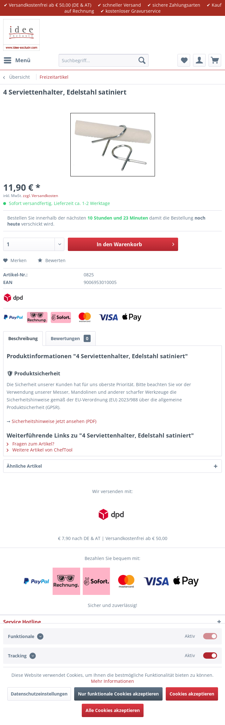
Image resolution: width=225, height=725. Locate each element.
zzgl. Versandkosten (40, 195)
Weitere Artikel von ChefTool (40, 450)
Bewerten (52, 260)
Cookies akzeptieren (192, 694)
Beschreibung (23, 338)
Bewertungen (71, 338)
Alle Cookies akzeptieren (113, 710)
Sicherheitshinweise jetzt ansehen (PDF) (54, 421)
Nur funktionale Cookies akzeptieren (118, 694)
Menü (17, 59)
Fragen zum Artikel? (30, 444)
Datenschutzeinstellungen (39, 694)
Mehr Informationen (112, 681)
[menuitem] (17, 60)
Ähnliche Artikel (24, 466)
